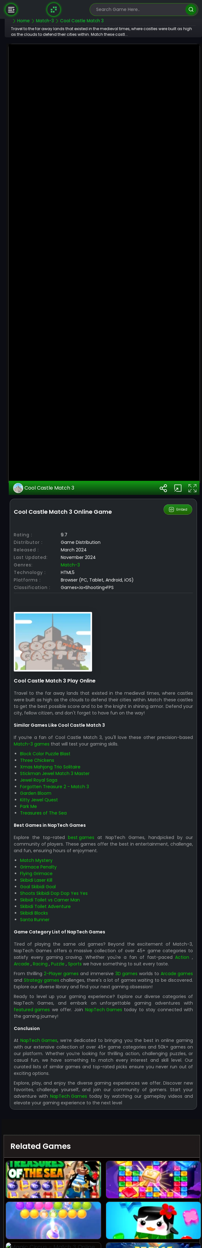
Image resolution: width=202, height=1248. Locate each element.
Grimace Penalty (53, 1040)
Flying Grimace (51, 1047)
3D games (155, 1153)
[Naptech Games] (54, 9)
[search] (190, 9)
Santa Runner (50, 1093)
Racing (74, 1137)
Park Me (43, 979)
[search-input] (139, 9)
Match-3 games (62, 917)
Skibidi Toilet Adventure (60, 1079)
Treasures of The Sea (58, 986)
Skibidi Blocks (49, 1086)
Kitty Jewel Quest (54, 973)
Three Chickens (52, 933)
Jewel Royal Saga (54, 953)
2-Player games (82, 1153)
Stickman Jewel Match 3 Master (70, 946)
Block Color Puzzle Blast (60, 927)
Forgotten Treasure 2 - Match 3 (69, 960)
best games (91, 1010)
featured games (60, 1195)
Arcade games (45, 1159)
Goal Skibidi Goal (53, 1060)
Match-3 (85, 731)
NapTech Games (137, 1195)
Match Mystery (51, 1033)
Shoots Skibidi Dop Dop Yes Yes (69, 1066)
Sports (111, 1137)
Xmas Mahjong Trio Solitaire (65, 940)
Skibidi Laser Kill (51, 1053)
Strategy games (92, 1159)
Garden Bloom (51, 966)
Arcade (55, 1137)
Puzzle (93, 1137)
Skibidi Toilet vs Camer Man (65, 1073)
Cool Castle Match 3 (59, 655)
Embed (178, 676)
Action (36, 1137)
